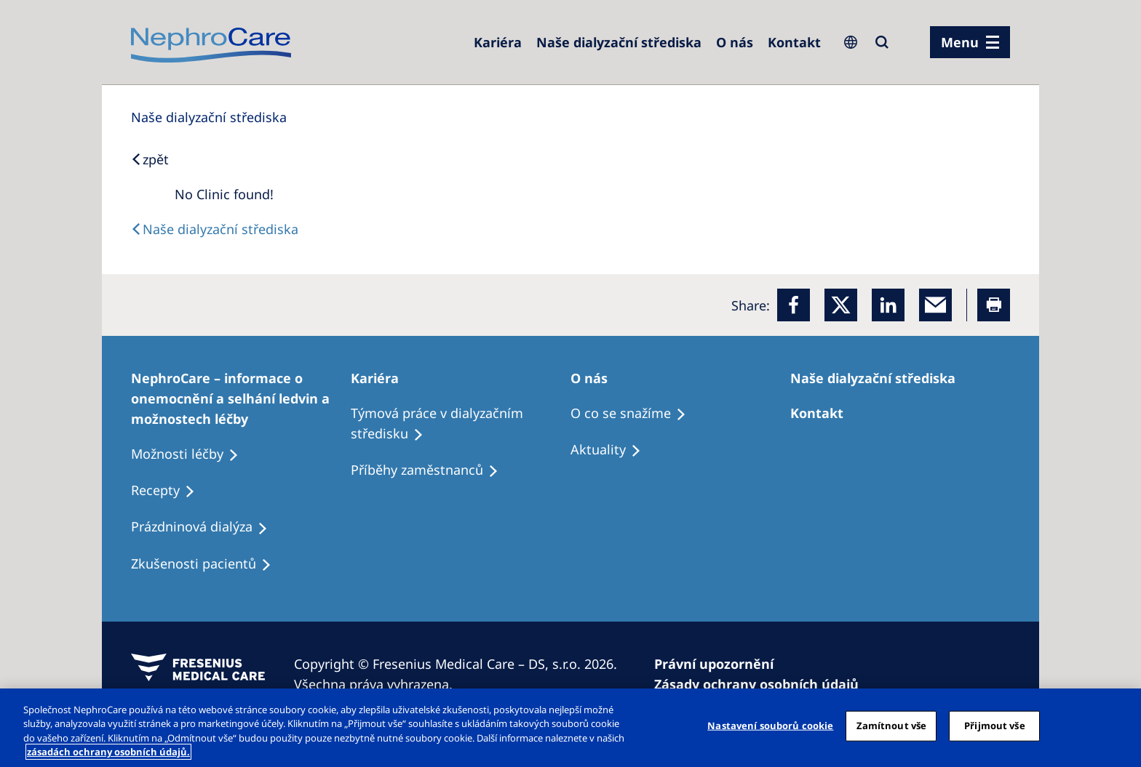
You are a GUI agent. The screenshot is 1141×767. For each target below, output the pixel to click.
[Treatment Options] (241, 398)
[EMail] (935, 305)
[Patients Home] (381, 378)
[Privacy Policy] (720, 664)
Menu (960, 42)
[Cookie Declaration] (763, 684)
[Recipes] (431, 470)
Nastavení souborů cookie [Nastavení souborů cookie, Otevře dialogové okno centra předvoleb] (770, 725)
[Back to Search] (150, 159)
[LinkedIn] (888, 305)
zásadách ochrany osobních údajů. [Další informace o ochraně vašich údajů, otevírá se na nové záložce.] (108, 751)
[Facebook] (793, 305)
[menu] (970, 42)
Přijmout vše (994, 725)
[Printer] (993, 305)
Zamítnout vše (891, 725)
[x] (840, 305)
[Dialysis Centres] (497, 42)
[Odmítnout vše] (1118, 726)
